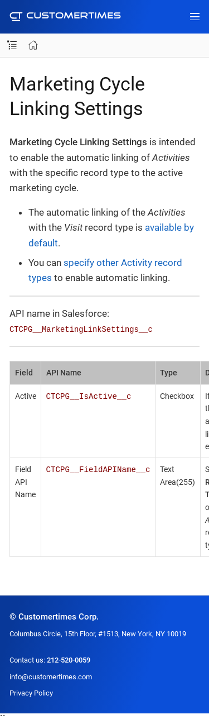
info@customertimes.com (50, 677)
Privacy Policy (31, 693)
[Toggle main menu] (195, 17)
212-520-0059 (68, 660)
